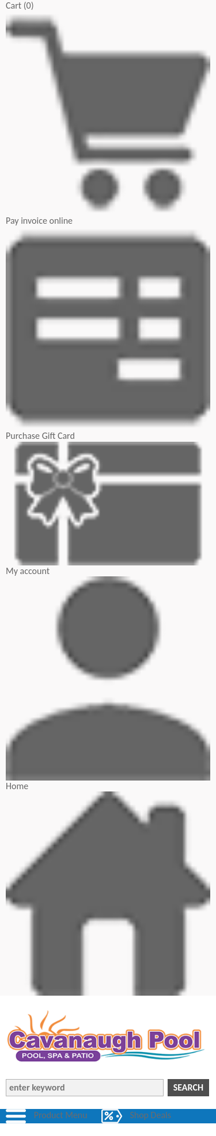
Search (188, 1087)
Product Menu (61, 1115)
